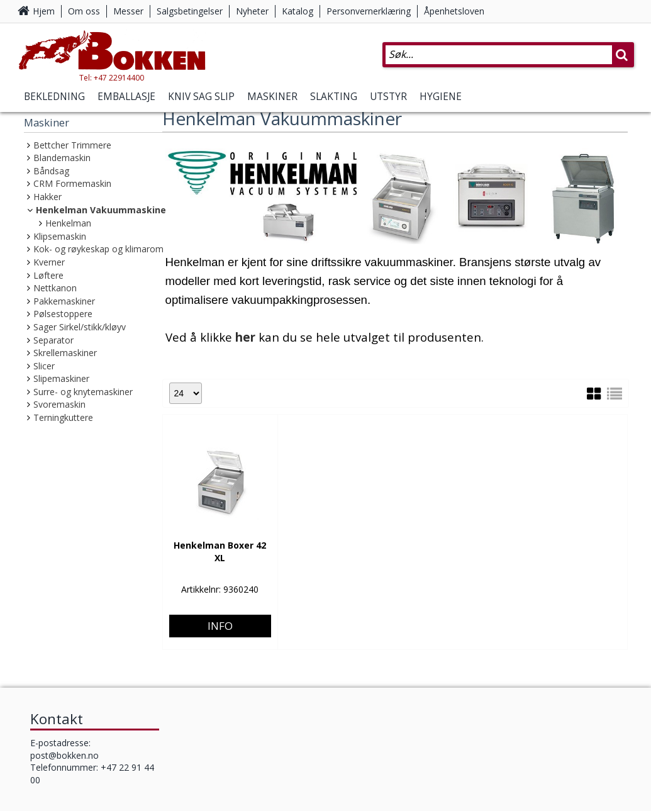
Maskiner (272, 96)
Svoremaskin (59, 404)
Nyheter (252, 11)
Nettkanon (55, 288)
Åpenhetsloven (454, 11)
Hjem (44, 11)
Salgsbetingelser (190, 11)
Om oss (84, 11)
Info (220, 577)
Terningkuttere (63, 417)
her (245, 337)
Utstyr (388, 96)
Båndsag (51, 171)
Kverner (49, 262)
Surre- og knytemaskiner (83, 392)
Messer (128, 11)
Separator (53, 340)
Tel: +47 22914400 (111, 77)
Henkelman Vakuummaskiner (103, 210)
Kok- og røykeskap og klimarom (98, 249)
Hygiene (441, 96)
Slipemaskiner (61, 378)
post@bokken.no (64, 755)
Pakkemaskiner (64, 301)
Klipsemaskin (59, 236)
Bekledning (54, 96)
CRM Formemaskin (72, 183)
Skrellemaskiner (65, 353)
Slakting (333, 96)
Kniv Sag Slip (201, 96)
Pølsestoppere (62, 314)
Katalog (297, 11)
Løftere (48, 275)
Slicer (44, 366)
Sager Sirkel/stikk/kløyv (79, 327)
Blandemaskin (62, 158)
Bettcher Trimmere (72, 145)
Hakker (47, 197)
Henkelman (68, 223)
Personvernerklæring (368, 11)
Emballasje (126, 96)
